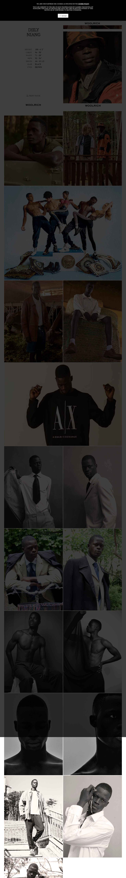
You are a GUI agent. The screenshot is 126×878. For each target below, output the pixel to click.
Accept (63, 16)
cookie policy (83, 4)
